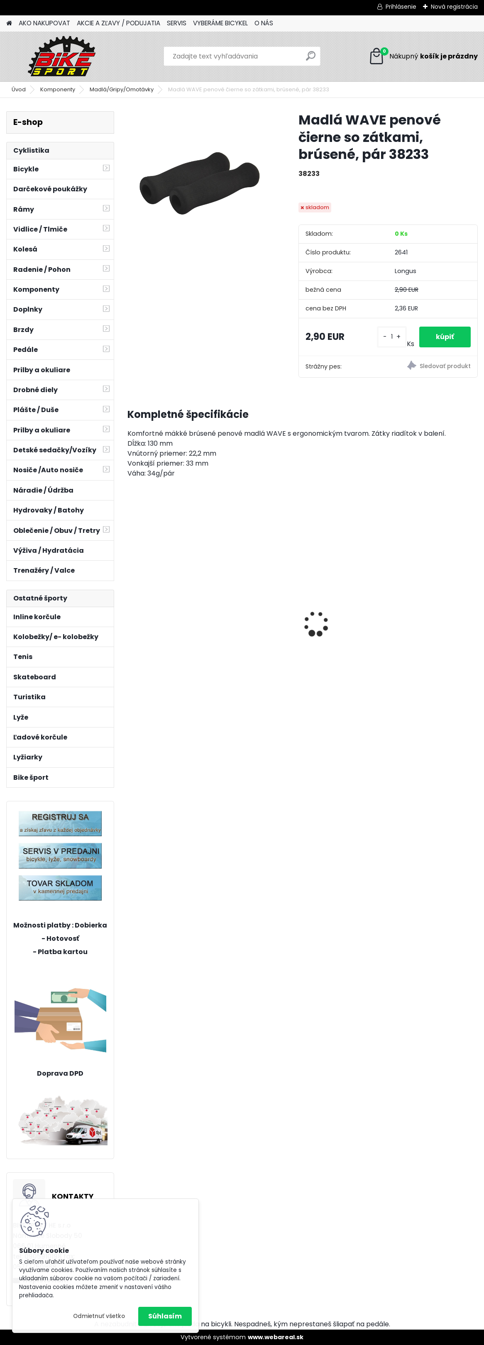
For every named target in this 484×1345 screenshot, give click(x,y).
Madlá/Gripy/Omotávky (122, 89)
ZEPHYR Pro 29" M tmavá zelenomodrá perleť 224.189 (177, 601)
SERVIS (176, 23)
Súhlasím (165, 1316)
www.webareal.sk (275, 1337)
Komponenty (57, 89)
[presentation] (132, 609)
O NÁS (263, 23)
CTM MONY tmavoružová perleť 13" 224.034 (302, 629)
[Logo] (63, 56)
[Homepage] (9, 23)
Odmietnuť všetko (99, 1316)
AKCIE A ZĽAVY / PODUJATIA (118, 23)
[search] (310, 59)
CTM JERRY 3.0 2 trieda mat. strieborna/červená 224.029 (416, 629)
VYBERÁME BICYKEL (220, 23)
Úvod (19, 89)
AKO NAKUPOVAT (44, 23)
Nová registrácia (454, 6)
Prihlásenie (401, 6)
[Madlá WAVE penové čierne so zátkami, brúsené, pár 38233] (199, 183)
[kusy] (392, 337)
